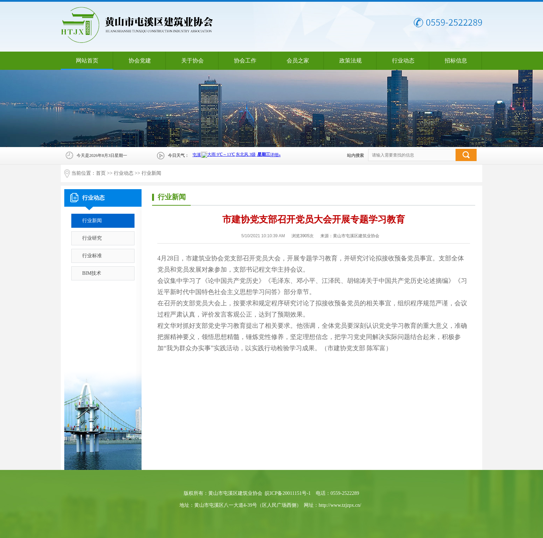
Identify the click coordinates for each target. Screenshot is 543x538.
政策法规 (350, 61)
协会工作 (245, 61)
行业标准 (92, 255)
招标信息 (456, 61)
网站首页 (87, 61)
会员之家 (298, 61)
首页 (101, 173)
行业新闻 (151, 173)
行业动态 (403, 61)
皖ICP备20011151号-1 (287, 493)
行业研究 (92, 238)
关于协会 (192, 61)
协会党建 (140, 61)
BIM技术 (91, 273)
